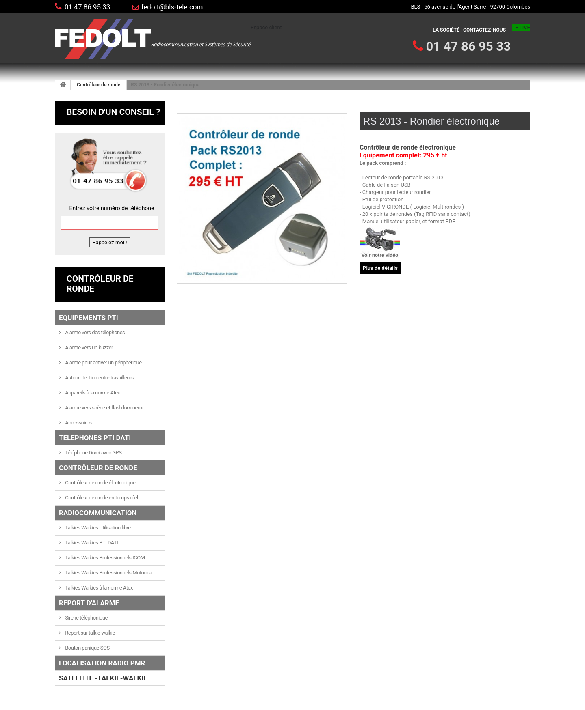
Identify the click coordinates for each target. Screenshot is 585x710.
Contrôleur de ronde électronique (100, 483)
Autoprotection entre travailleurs (99, 377)
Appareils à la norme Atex (92, 392)
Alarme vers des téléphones (94, 332)
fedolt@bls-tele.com (172, 7)
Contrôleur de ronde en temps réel (101, 498)
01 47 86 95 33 (87, 7)
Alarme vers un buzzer (88, 347)
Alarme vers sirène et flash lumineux (103, 407)
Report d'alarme (89, 603)
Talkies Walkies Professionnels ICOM (104, 558)
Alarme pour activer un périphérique (103, 362)
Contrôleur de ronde (98, 85)
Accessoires (78, 423)
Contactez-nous (484, 30)
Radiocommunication (98, 513)
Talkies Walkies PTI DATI (91, 543)
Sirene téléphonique (86, 618)
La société (446, 30)
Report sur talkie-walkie (89, 633)
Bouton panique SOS (87, 648)
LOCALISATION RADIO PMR (102, 663)
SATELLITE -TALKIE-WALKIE (103, 678)
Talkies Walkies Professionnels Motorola (108, 573)
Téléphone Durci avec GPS (93, 453)
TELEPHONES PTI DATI (95, 438)
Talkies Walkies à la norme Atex (98, 588)
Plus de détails (380, 268)
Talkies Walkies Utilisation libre (97, 528)
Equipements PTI (88, 318)
